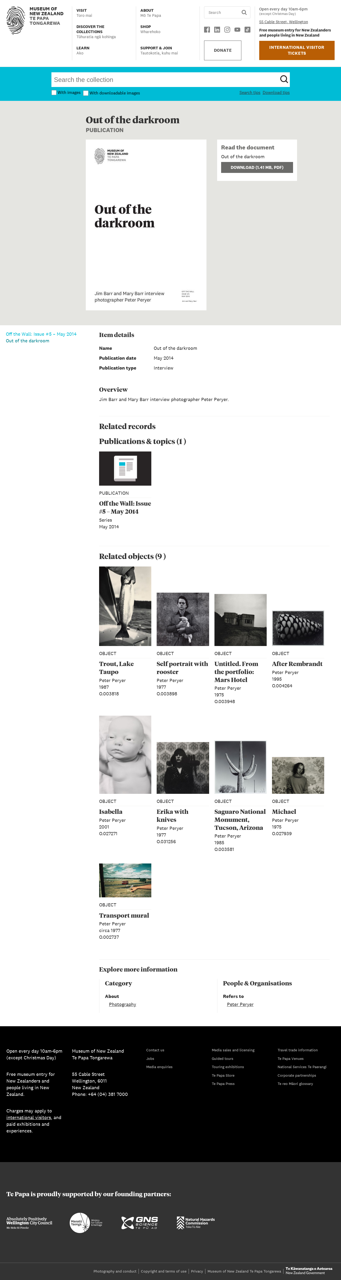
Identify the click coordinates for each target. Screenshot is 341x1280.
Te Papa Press (223, 1083)
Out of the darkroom (27, 341)
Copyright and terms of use (163, 1271)
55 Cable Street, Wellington (283, 21)
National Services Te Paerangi (302, 1066)
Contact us (155, 1050)
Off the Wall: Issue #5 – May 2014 (41, 334)
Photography (122, 1004)
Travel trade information (298, 1050)
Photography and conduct (115, 1271)
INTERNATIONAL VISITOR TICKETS (296, 50)
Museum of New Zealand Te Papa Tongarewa (244, 1271)
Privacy (197, 1271)
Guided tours (222, 1058)
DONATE (223, 50)
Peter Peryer (240, 1004)
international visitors (28, 1117)
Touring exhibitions (228, 1066)
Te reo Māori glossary (295, 1083)
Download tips (276, 92)
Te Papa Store (223, 1075)
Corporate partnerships (297, 1075)
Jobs (150, 1058)
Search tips (250, 92)
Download (257, 167)
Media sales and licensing (233, 1050)
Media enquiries (159, 1066)
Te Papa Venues (291, 1058)
